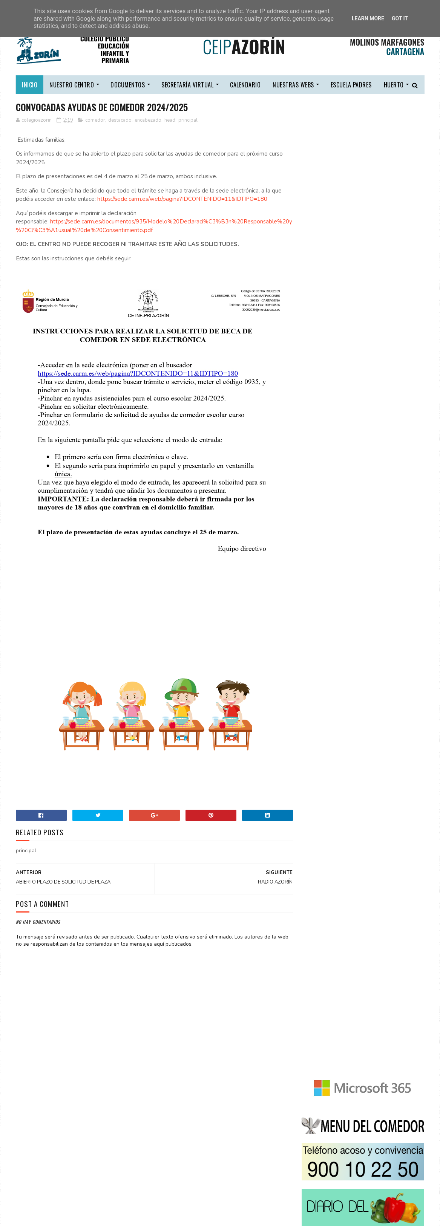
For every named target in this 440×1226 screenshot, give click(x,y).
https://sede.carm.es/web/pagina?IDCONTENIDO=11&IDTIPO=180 (182, 199)
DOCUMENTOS (127, 84)
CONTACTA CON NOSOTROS (335, 834)
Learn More (368, 18)
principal (188, 120)
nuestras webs (293, 84)
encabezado (148, 120)
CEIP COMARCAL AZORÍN (73, 1216)
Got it (400, 18)
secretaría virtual (187, 84)
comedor (95, 120)
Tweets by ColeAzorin (330, 797)
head (169, 120)
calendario (245, 84)
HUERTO (394, 84)
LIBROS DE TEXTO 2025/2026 (382, 851)
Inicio (29, 84)
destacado (120, 120)
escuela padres (351, 84)
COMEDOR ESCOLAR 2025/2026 (384, 885)
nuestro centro (71, 84)
